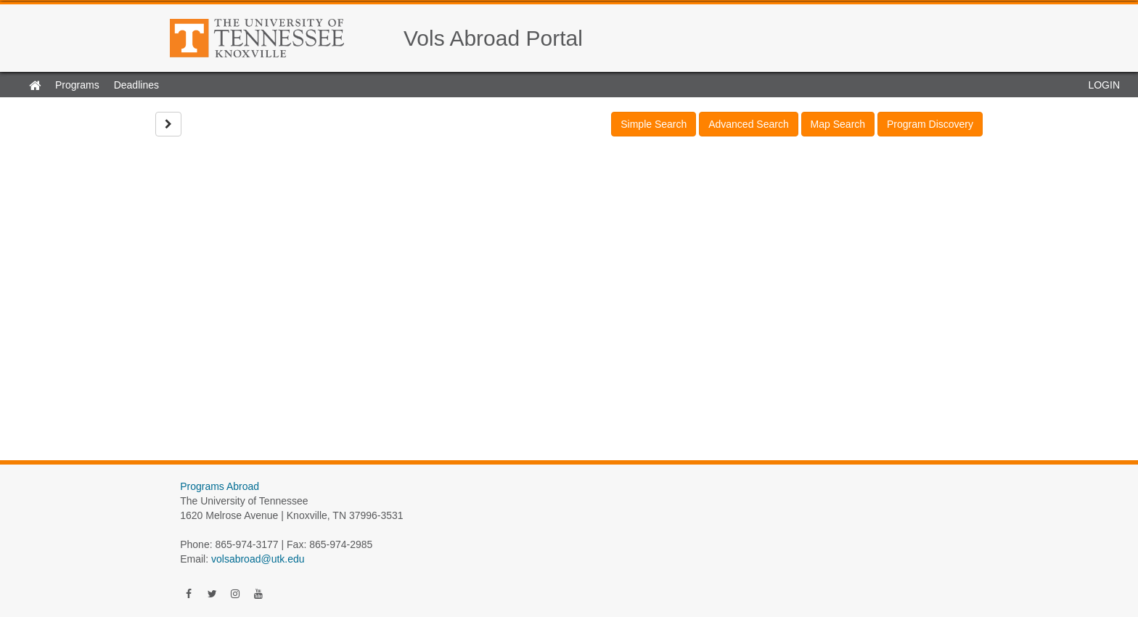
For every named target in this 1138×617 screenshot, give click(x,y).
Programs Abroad (219, 486)
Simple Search (654, 124)
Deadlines (136, 85)
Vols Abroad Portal (493, 38)
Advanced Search (748, 124)
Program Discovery (930, 124)
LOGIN (1104, 85)
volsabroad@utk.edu (258, 559)
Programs (77, 85)
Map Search (838, 124)
